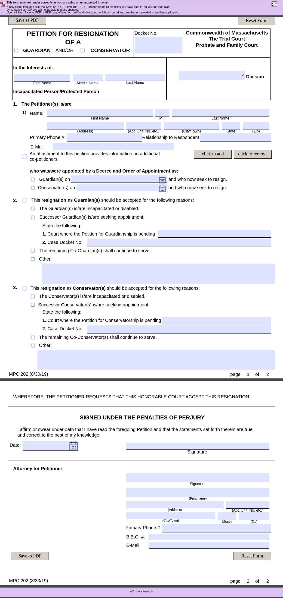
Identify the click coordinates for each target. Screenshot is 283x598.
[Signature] (197, 446)
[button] (277, 4)
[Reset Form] (256, 21)
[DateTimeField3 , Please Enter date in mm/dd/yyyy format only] (118, 188)
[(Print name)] (197, 492)
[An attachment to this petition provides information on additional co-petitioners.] (24, 156)
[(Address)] (85, 125)
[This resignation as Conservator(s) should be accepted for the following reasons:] (24, 288)
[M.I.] (162, 112)
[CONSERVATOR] (82, 50)
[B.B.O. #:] (209, 537)
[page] (248, 374)
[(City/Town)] (191, 125)
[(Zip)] (256, 125)
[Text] (25, 113)
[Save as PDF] (27, 21)
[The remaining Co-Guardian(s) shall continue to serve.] (33, 250)
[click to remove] (252, 154)
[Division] (212, 75)
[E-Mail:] (113, 146)
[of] (267, 374)
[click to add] (213, 154)
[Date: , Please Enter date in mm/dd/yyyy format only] (46, 445)
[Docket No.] (158, 45)
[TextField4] (104, 137)
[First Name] (42, 77)
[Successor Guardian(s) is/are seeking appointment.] (33, 217)
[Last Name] (135, 77)
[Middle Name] (87, 77)
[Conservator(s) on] (33, 187)
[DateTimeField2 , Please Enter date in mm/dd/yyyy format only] (115, 179)
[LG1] (158, 273)
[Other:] (33, 259)
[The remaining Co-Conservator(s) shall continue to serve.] (33, 337)
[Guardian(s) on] (33, 179)
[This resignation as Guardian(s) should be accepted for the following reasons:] (24, 200)
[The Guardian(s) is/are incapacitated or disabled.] (33, 208)
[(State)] (231, 125)
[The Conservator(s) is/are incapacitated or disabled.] (33, 296)
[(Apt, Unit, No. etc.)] (143, 125)
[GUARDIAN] (16, 50)
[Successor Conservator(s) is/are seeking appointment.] (33, 304)
